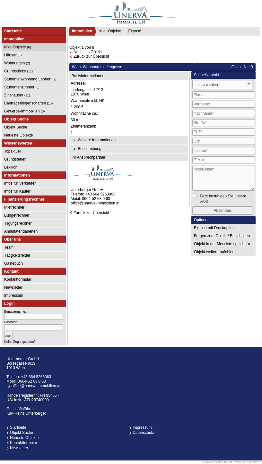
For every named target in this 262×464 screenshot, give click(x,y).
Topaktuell (13, 151)
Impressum (13, 295)
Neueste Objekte (18, 135)
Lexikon (10, 167)
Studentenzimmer (21, 87)
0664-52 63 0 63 (96, 198)
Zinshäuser (17, 95)
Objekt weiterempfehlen (214, 252)
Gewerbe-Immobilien (24, 111)
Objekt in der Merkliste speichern (222, 244)
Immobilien (82, 31)
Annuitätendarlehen (21, 231)
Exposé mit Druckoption (214, 228)
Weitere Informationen (94, 140)
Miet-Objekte (17, 47)
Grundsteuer (15, 159)
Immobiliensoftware (246, 462)
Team (8, 247)
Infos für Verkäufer (20, 183)
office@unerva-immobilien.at (95, 203)
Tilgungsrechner (18, 223)
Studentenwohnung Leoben (30, 79)
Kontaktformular (17, 279)
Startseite (13, 31)
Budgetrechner (17, 215)
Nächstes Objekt (88, 52)
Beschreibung (86, 149)
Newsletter (13, 287)
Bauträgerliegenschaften (28, 103)
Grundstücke (18, 71)
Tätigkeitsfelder (17, 255)
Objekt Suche (15, 127)
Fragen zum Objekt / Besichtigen (222, 236)
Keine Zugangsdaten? (20, 342)
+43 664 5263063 (100, 194)
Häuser (13, 55)
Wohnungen (17, 63)
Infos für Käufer (17, 191)
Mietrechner (14, 207)
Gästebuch (13, 263)
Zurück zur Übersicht (91, 56)
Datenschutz (143, 432)
